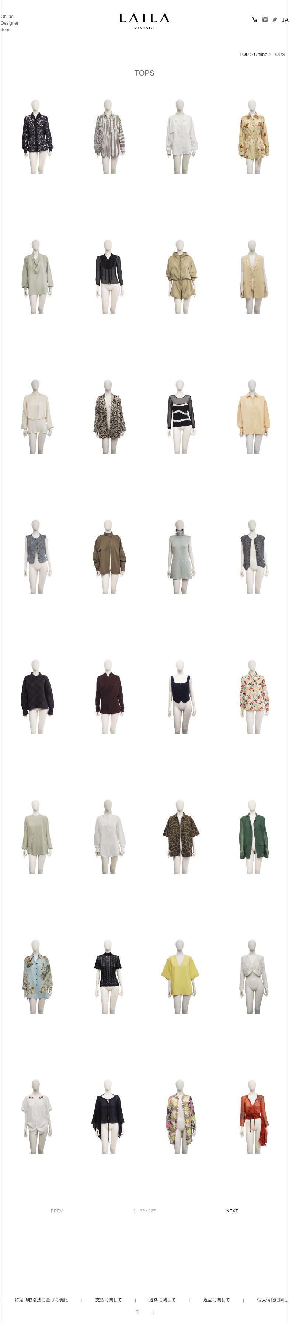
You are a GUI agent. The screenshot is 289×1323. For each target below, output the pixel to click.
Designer (9, 23)
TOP (244, 54)
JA (285, 20)
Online (7, 16)
